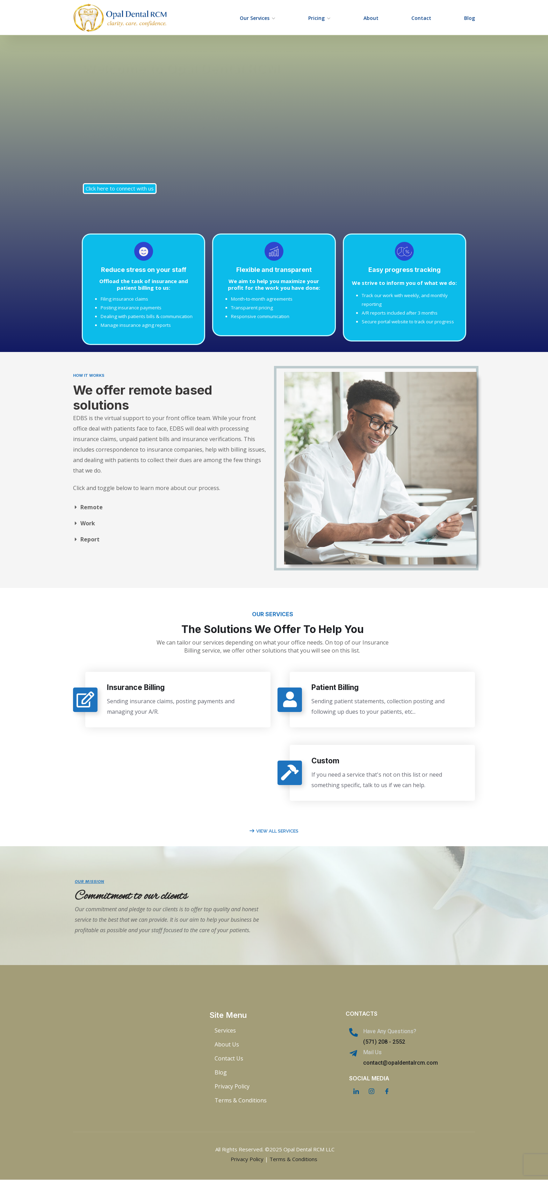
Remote (91, 507)
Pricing (316, 18)
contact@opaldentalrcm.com (400, 1062)
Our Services (254, 18)
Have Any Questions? (389, 1031)
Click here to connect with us (120, 188)
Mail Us (372, 1052)
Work (87, 523)
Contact (421, 18)
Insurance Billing (138, 687)
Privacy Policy (247, 1159)
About (370, 18)
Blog (469, 18)
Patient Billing (337, 687)
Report (90, 539)
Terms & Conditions (293, 1159)
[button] (170, 507)
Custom (328, 761)
